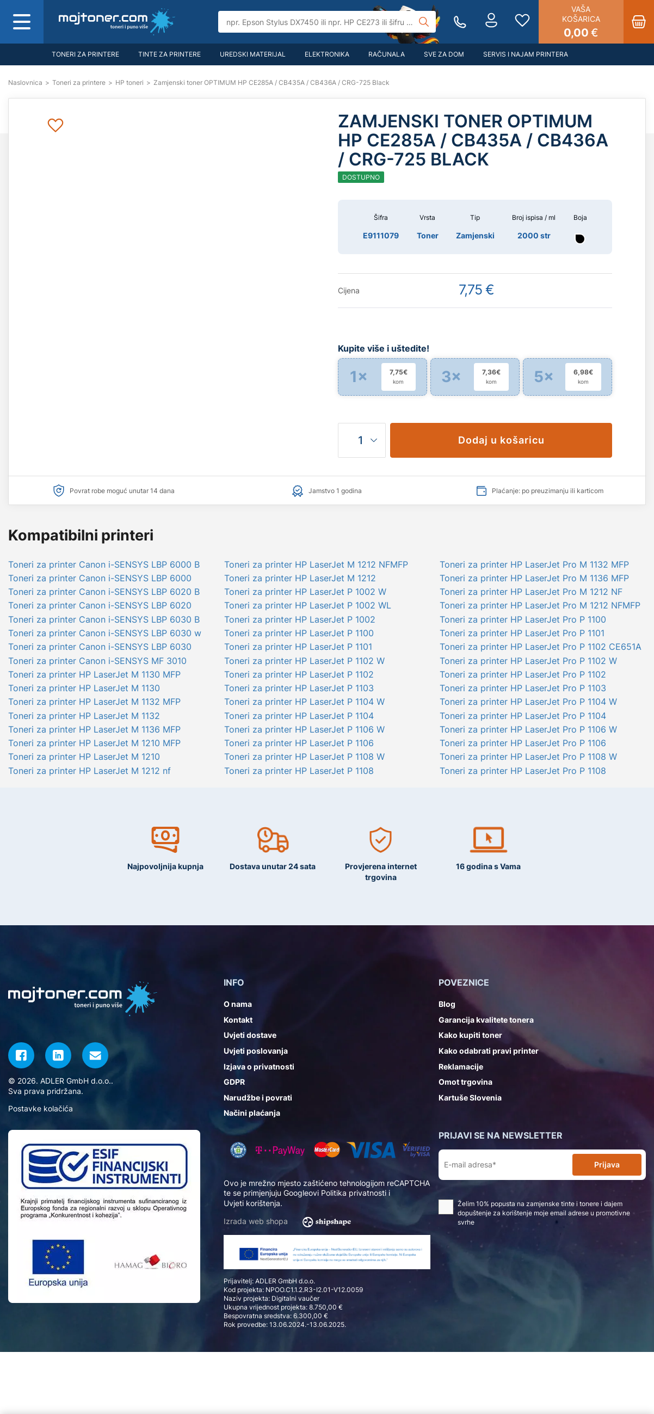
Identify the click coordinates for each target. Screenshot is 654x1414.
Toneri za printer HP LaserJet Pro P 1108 (523, 770)
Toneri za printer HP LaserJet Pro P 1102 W (528, 660)
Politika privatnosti (353, 1192)
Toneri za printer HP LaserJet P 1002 (299, 619)
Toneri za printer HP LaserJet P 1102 (299, 674)
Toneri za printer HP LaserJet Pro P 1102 (523, 674)
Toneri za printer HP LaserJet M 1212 (300, 578)
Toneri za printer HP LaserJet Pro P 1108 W (528, 756)
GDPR (234, 1081)
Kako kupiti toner (470, 1035)
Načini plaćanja (252, 1112)
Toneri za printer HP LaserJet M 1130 (84, 688)
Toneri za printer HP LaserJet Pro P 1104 (523, 715)
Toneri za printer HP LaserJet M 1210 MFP (94, 742)
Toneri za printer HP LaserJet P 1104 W (304, 701)
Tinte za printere (169, 54)
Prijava (607, 1164)
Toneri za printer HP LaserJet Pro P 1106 (523, 742)
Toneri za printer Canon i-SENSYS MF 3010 (97, 660)
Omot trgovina (465, 1081)
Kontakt (238, 1019)
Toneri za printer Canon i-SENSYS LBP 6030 (100, 646)
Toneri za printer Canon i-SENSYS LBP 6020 (100, 605)
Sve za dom (444, 54)
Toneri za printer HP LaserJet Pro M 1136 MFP (534, 578)
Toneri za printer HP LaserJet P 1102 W (304, 660)
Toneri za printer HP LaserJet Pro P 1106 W (528, 729)
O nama (238, 1004)
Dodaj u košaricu (501, 440)
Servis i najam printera (525, 54)
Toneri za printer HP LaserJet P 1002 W (305, 591)
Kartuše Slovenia (470, 1097)
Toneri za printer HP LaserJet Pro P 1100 (523, 619)
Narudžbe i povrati (258, 1097)
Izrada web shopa (291, 1221)
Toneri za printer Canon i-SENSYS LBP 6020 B (104, 591)
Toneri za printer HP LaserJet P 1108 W (304, 756)
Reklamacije (461, 1066)
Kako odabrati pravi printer (489, 1050)
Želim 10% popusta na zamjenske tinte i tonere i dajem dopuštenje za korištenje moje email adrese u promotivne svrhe (534, 1213)
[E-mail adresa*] (507, 1165)
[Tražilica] (327, 22)
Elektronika (327, 54)
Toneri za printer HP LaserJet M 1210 (84, 756)
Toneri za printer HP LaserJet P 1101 (298, 646)
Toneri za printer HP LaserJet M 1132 (84, 715)
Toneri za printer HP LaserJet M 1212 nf (89, 770)
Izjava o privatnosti (259, 1066)
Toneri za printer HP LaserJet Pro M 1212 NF (531, 591)
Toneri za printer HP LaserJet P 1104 (299, 715)
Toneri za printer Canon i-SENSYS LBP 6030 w (104, 633)
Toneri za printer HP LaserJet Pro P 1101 (522, 633)
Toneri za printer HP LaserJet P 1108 (299, 770)
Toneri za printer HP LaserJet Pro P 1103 (523, 688)
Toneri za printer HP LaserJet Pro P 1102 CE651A (540, 646)
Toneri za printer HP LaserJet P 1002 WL (307, 605)
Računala (386, 54)
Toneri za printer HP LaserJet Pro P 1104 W (528, 701)
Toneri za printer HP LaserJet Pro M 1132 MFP (534, 564)
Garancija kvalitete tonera (486, 1019)
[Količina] (362, 440)
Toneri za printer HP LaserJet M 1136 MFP (94, 729)
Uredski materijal (253, 54)
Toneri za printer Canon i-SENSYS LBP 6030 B (104, 619)
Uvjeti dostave (250, 1035)
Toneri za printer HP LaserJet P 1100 (299, 633)
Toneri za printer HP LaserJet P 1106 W (304, 729)
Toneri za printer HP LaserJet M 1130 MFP (94, 674)
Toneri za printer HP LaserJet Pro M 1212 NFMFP (540, 605)
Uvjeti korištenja (252, 1203)
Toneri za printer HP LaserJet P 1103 (299, 688)
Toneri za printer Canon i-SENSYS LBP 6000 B (104, 564)
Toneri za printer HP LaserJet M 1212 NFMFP (316, 564)
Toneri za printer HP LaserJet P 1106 (299, 742)
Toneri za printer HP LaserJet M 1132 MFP (94, 701)
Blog (447, 1004)
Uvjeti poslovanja (256, 1050)
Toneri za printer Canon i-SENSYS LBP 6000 (100, 578)
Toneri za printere (85, 54)
